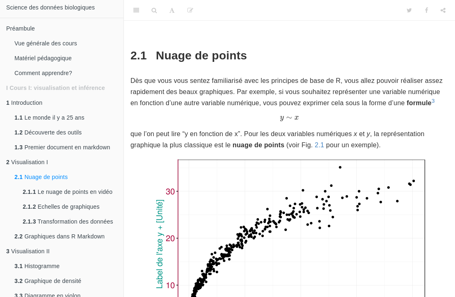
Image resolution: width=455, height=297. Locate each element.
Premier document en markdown (62, 147)
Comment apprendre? (43, 73)
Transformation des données (68, 221)
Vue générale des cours (45, 43)
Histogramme (37, 266)
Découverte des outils (48, 132)
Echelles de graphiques (61, 206)
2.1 (319, 144)
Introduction (24, 102)
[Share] (443, 10)
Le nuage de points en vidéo (68, 192)
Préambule (20, 28)
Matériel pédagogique (43, 58)
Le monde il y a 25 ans (49, 117)
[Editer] (190, 10)
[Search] (154, 10)
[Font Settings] (172, 10)
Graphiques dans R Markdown (59, 236)
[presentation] (289, 119)
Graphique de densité (47, 281)
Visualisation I (27, 162)
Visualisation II (28, 251)
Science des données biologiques (50, 7)
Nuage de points (41, 177)
